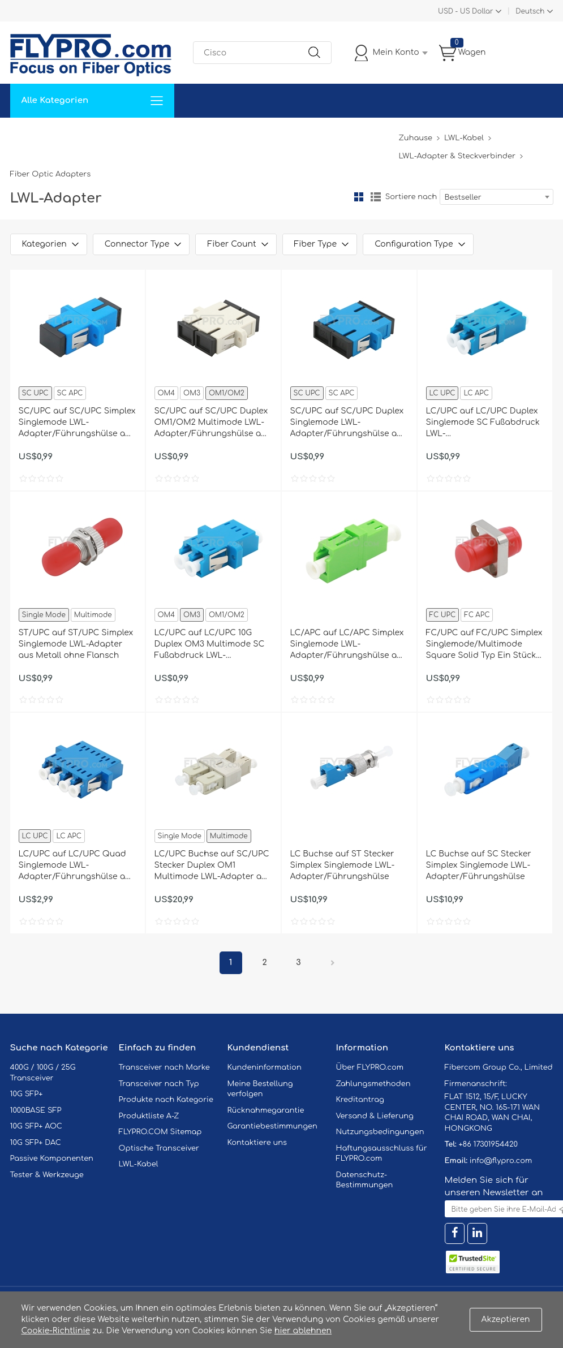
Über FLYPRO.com (370, 1067)
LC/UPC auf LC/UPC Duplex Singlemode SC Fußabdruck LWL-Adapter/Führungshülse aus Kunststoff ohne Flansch (484, 423)
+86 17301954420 (487, 1144)
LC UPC (442, 393)
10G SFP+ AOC (36, 1126)
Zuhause (35, 134)
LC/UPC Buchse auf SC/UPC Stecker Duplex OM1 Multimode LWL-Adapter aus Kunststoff (213, 866)
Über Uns (339, 134)
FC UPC (442, 615)
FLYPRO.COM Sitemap (160, 1132)
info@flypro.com (501, 1161)
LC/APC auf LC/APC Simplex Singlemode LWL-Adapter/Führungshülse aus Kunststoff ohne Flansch (348, 644)
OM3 (191, 393)
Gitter (359, 196)
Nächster (332, 962)
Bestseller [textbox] (463, 197)
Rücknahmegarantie (265, 1110)
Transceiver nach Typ (159, 1084)
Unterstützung (196, 134)
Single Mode (44, 615)
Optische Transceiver (159, 1148)
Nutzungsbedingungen (380, 1132)
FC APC (476, 615)
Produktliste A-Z (149, 1116)
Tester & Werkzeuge (47, 1175)
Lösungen (87, 134)
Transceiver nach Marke (164, 1067)
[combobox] (496, 197)
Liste (376, 196)
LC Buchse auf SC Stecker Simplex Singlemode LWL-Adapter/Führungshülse (478, 865)
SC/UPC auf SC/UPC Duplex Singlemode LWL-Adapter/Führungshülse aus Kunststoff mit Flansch (348, 423)
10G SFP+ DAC (35, 1143)
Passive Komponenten (51, 1158)
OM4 (166, 393)
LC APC (475, 393)
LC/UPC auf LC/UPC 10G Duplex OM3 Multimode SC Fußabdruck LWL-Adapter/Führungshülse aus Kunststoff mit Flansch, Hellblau (212, 644)
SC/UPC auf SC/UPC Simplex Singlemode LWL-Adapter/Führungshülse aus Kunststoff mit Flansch (77, 423)
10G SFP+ (26, 1094)
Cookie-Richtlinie (56, 1331)
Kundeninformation (264, 1067)
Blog (382, 134)
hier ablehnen (303, 1331)
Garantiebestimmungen (272, 1126)
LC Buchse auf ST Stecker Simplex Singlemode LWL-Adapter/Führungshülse (342, 865)
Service (137, 134)
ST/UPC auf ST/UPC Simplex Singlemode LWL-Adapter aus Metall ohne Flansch (76, 644)
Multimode (93, 615)
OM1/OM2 (226, 393)
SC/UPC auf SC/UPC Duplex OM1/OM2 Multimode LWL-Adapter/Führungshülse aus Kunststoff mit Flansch (212, 423)
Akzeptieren (506, 1319)
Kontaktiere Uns (273, 134)
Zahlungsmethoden (373, 1084)
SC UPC (35, 393)
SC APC (70, 393)
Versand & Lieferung (375, 1116)
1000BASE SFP (36, 1110)
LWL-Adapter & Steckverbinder (456, 156)
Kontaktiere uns (257, 1143)
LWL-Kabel (464, 138)
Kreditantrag (360, 1100)
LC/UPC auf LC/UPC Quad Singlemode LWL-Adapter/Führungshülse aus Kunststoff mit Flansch (77, 866)
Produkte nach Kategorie (166, 1100)
